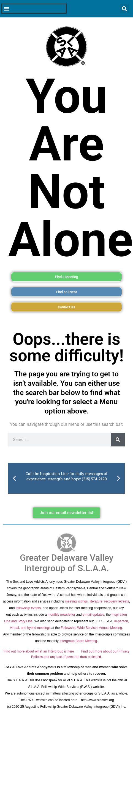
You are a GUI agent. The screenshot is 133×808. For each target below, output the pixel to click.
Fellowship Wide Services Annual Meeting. (92, 628)
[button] (14, 478)
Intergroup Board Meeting (78, 641)
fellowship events (28, 608)
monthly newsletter (61, 615)
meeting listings (76, 601)
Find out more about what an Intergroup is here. (39, 651)
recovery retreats (116, 601)
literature (95, 601)
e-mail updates (93, 615)
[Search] (118, 439)
